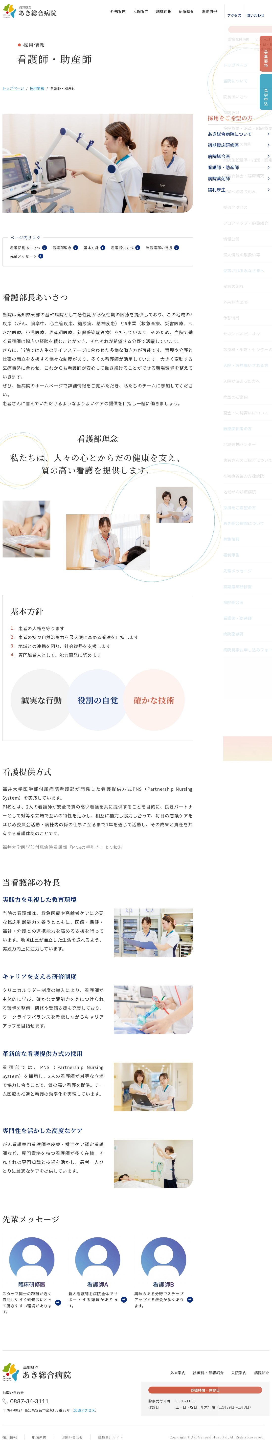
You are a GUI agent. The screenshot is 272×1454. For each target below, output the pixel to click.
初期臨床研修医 (223, 145)
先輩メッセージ (65, 259)
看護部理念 (65, 248)
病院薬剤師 (219, 178)
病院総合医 (219, 156)
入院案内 (135, 12)
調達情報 (204, 12)
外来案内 (113, 12)
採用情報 (37, 88)
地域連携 (158, 12)
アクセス (229, 16)
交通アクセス (84, 1415)
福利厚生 (217, 189)
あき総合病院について (230, 134)
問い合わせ (251, 16)
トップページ (13, 88)
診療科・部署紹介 (208, 1378)
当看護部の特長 (24, 259)
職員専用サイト (110, 1442)
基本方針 (97, 248)
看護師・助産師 (223, 167)
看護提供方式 (129, 248)
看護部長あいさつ (26, 248)
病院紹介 (181, 12)
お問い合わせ (72, 1442)
